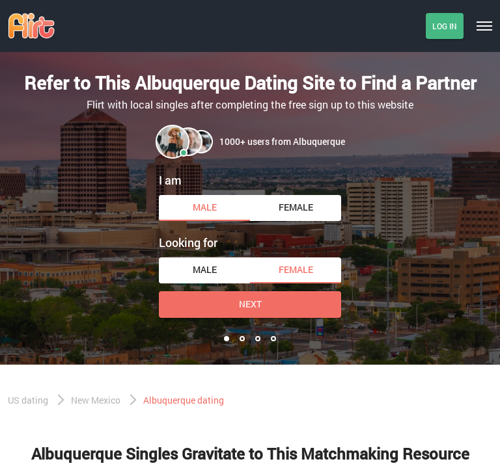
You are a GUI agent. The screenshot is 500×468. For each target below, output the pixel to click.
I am (170, 180)
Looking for (188, 242)
